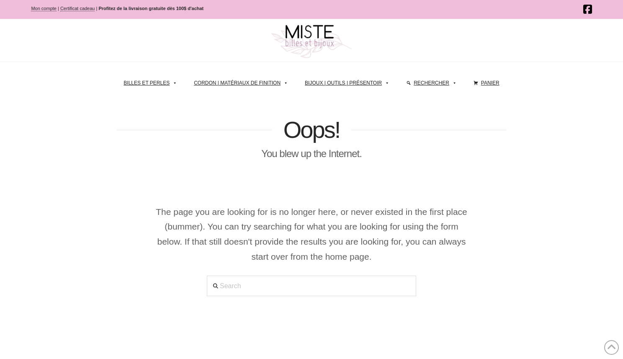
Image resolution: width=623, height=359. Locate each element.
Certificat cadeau (77, 8)
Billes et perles (150, 81)
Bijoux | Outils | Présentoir (347, 81)
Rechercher (435, 81)
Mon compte (44, 8)
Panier (490, 83)
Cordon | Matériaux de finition (241, 81)
